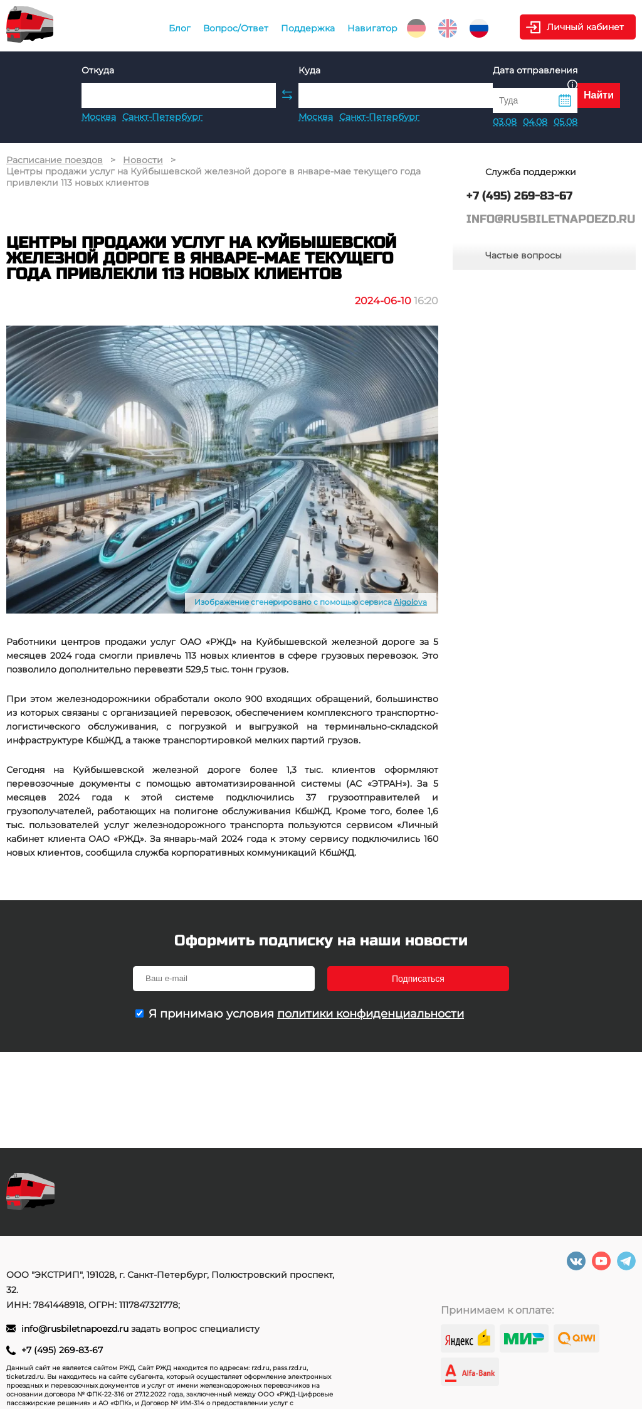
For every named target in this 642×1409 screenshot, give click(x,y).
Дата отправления (535, 76)
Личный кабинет (585, 27)
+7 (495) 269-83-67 (62, 1350)
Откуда (98, 70)
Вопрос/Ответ (235, 28)
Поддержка (308, 28)
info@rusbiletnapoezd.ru (76, 1328)
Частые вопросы (523, 255)
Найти (599, 95)
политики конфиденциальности (370, 1014)
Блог (180, 28)
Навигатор (372, 28)
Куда (309, 70)
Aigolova (410, 602)
